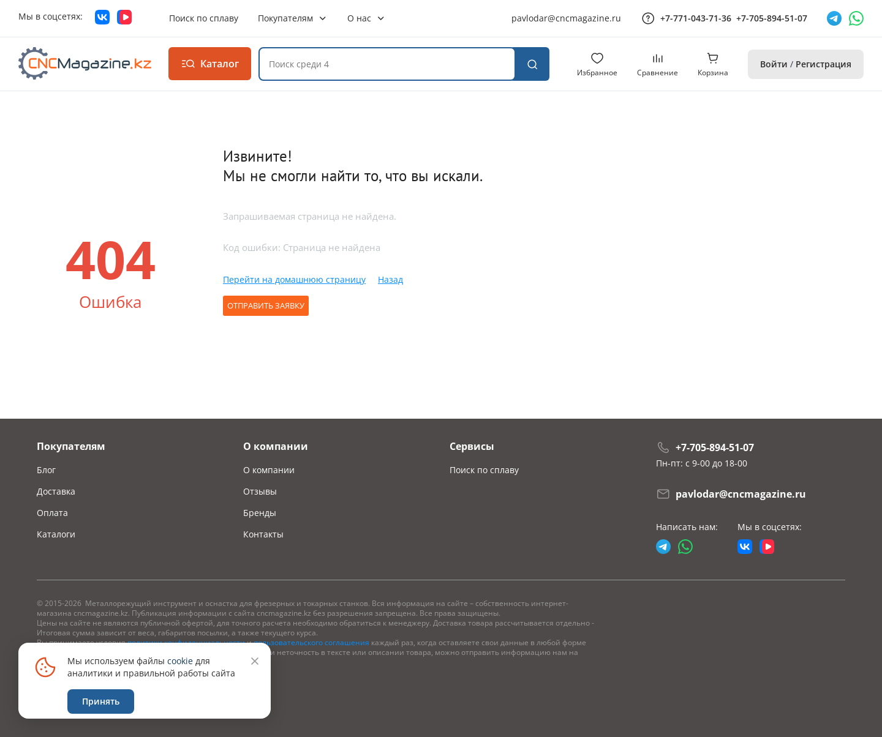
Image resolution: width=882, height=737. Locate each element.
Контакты (263, 534)
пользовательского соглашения (311, 642)
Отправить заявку (265, 305)
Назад (390, 279)
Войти (774, 64)
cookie (180, 661)
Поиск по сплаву (484, 470)
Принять (100, 701)
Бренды (259, 512)
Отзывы (260, 491)
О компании (269, 470)
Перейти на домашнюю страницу (294, 279)
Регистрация (823, 64)
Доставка (56, 491)
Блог (46, 470)
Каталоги (56, 534)
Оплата (52, 512)
